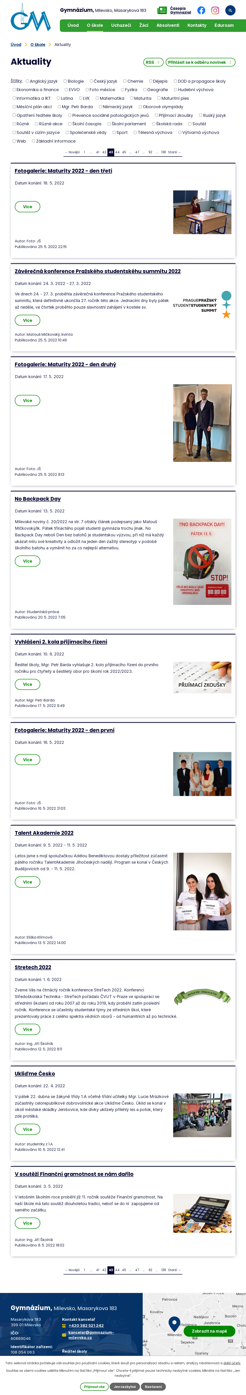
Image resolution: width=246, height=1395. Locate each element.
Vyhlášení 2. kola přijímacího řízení (61, 641)
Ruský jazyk (214, 115)
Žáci (143, 25)
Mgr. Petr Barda (77, 107)
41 (97, 152)
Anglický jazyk (44, 81)
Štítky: (17, 81)
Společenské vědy (88, 132)
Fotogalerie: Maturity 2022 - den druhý (65, 364)
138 (163, 152)
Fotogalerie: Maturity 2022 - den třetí (63, 170)
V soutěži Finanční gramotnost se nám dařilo (74, 1174)
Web (21, 141)
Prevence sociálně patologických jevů (110, 115)
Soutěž (199, 124)
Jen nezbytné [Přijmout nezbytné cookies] (125, 1387)
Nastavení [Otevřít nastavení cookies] (153, 1387)
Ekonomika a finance (38, 89)
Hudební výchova (195, 89)
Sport (122, 132)
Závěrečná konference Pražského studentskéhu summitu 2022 (98, 271)
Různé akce (50, 124)
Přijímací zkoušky (176, 115)
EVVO (74, 89)
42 (104, 152)
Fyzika (131, 89)
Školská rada (169, 124)
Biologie (76, 81)
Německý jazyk (118, 107)
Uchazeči (121, 25)
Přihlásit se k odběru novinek (200, 62)
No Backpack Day (38, 498)
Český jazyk (105, 81)
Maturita (142, 98)
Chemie (135, 81)
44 (117, 152)
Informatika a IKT (34, 98)
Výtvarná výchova (200, 132)
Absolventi (168, 25)
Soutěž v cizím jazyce (38, 132)
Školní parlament (129, 124)
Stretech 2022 (33, 967)
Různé (23, 124)
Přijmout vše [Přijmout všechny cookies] (94, 1387)
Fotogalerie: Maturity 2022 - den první (64, 730)
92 (150, 152)
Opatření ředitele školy (39, 115)
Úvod (73, 25)
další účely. (232, 1363)
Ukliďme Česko (35, 1073)
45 (124, 152)
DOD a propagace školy (202, 81)
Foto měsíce (102, 89)
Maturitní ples (175, 98)
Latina (67, 98)
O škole (95, 25)
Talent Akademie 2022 (44, 833)
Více (27, 206)
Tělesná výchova (155, 132)
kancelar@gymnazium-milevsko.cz (91, 1335)
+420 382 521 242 (86, 1325)
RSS (153, 62)
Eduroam (224, 25)
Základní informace (56, 141)
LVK (86, 98)
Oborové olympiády (163, 107)
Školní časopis (86, 124)
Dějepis (160, 81)
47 (137, 152)
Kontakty (197, 25)
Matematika (112, 98)
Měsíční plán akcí (34, 107)
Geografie (157, 89)
